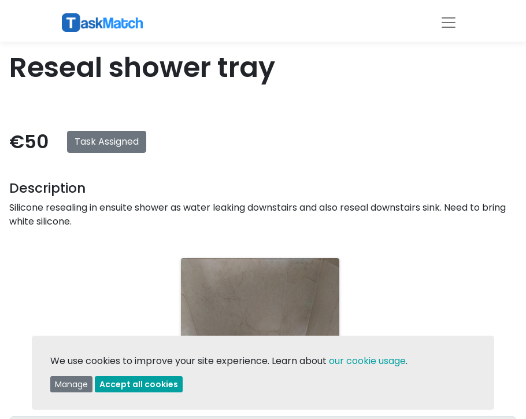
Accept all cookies (138, 384)
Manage (71, 384)
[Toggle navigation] (448, 23)
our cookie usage (367, 360)
